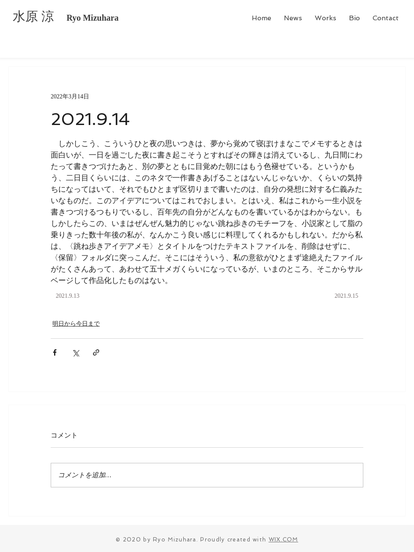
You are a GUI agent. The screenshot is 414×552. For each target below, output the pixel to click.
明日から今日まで (76, 324)
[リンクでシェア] (96, 352)
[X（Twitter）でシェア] (75, 352)
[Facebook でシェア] (55, 352)
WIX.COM (283, 539)
